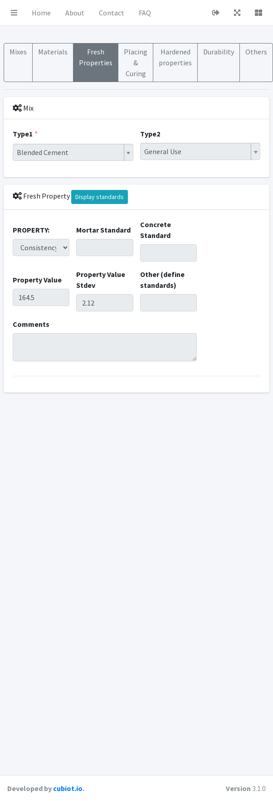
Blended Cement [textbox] (42, 152)
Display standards (99, 197)
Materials (53, 51)
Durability (218, 51)
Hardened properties (175, 57)
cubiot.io (68, 788)
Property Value (37, 279)
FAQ (145, 12)
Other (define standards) (162, 280)
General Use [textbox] (162, 151)
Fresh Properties (95, 57)
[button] (14, 13)
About (74, 12)
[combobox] (73, 152)
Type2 (150, 133)
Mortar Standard (103, 229)
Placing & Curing (135, 62)
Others (256, 51)
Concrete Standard (155, 230)
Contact (111, 12)
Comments (31, 324)
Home (41, 12)
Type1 (23, 133)
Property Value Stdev (100, 280)
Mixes (18, 51)
